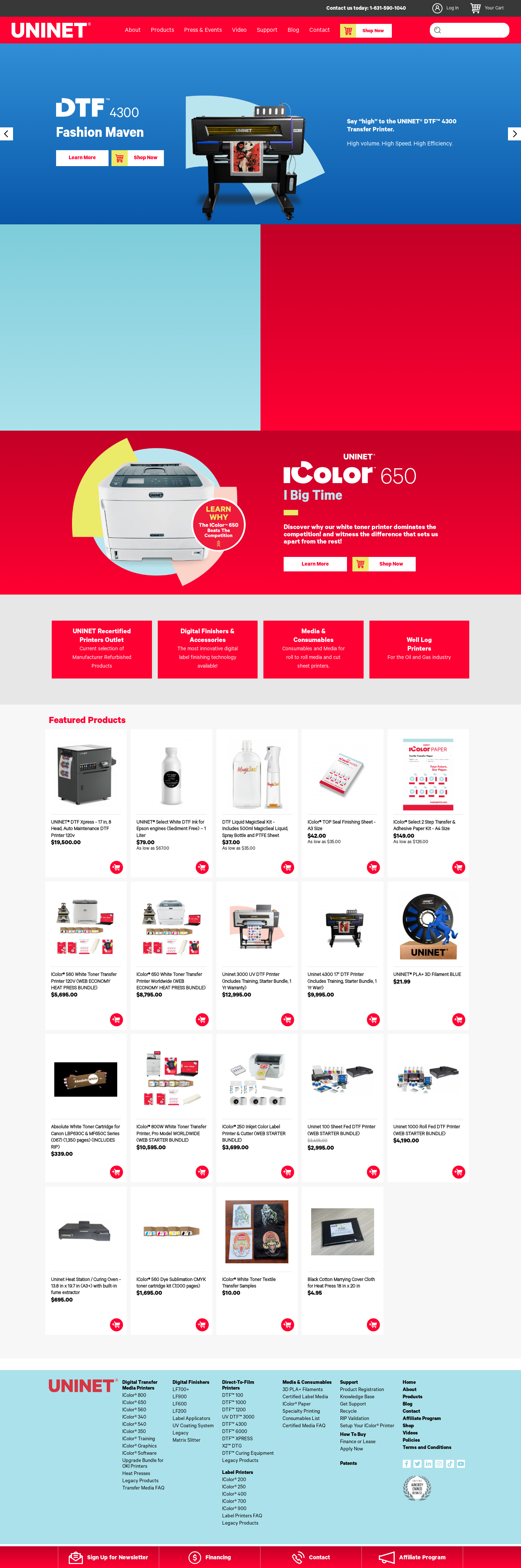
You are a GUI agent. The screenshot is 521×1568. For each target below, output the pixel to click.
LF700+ (181, 1390)
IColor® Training (138, 1439)
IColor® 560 (134, 1410)
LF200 (179, 1412)
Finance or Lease (358, 1442)
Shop (408, 1426)
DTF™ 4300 (234, 1425)
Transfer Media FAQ (143, 1488)
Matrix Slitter (186, 1441)
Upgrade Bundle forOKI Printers (143, 1464)
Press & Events (203, 31)
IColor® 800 (134, 1396)
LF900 (180, 1397)
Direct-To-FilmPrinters (238, 1385)
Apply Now (351, 1449)
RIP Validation (354, 1419)
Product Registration (362, 1390)
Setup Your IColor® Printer (367, 1426)
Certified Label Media (305, 1397)
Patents (348, 1464)
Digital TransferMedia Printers (139, 1385)
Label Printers (237, 1473)
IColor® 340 (134, 1417)
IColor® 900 (234, 1509)
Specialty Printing (301, 1412)
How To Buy (353, 1435)
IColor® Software (139, 1454)
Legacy (181, 1433)
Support (267, 31)
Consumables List (301, 1419)
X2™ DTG (232, 1446)
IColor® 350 (134, 1432)
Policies (411, 1441)
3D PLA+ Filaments (303, 1390)
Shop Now (362, 31)
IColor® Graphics (139, 1446)
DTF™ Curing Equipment (248, 1454)
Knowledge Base (357, 1397)
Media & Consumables (307, 1383)
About (133, 31)
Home (409, 1383)
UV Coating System (193, 1426)
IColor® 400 (234, 1494)
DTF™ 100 (232, 1396)
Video (239, 31)
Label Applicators (191, 1419)
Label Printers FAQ (242, 1516)
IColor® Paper (297, 1404)
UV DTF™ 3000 (238, 1417)
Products (162, 31)
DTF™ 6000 (234, 1432)
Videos (410, 1433)
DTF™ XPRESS (237, 1439)
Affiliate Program (422, 1419)
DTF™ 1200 (234, 1410)
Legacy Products (140, 1481)
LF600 (180, 1404)
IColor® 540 (134, 1425)
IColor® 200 (234, 1480)
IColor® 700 (234, 1502)
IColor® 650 (134, 1403)
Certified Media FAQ (304, 1426)
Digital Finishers (191, 1383)
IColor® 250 (234, 1487)
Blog (293, 31)
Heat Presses (136, 1474)
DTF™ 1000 (234, 1403)
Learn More (82, 158)
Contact (319, 31)
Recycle (348, 1412)
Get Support (353, 1404)
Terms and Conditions (427, 1448)
